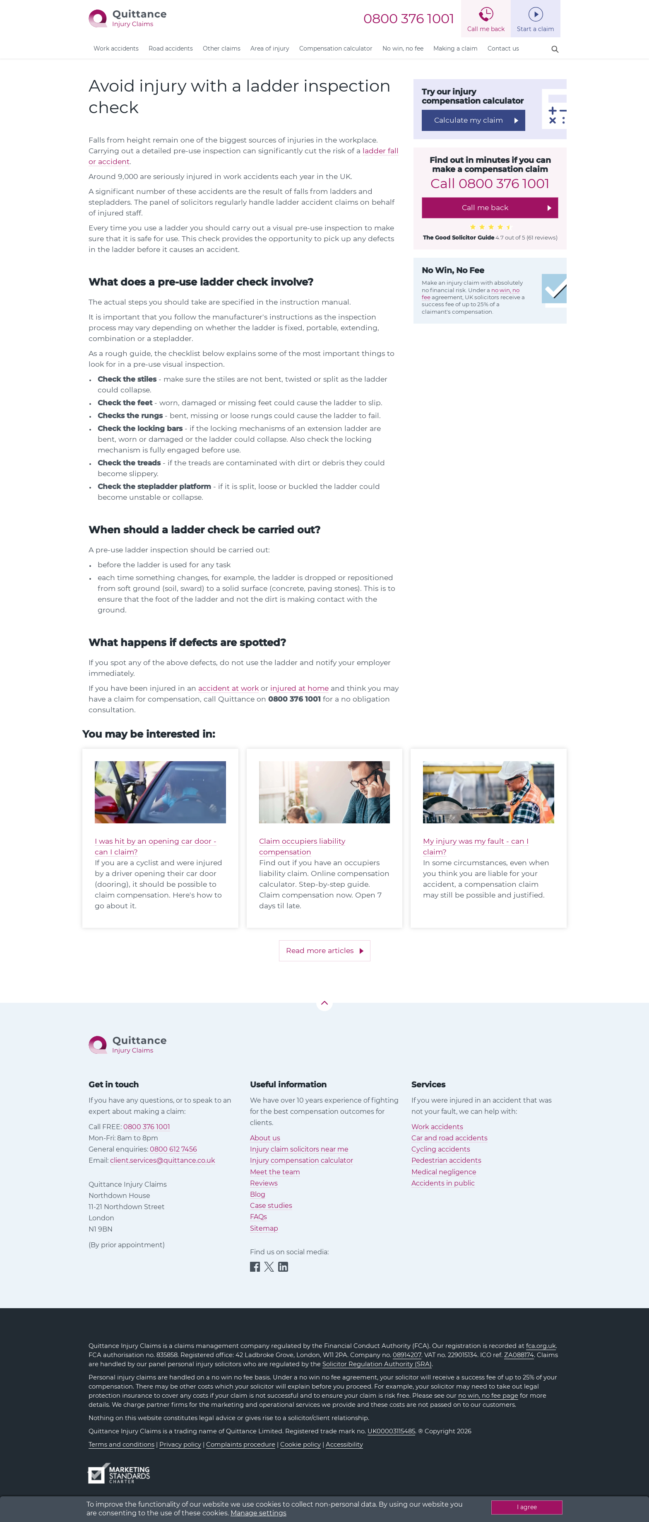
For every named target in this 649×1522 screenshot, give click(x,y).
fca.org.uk (541, 1346)
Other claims (221, 48)
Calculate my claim (468, 120)
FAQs (258, 1217)
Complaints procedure (240, 1444)
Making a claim (455, 48)
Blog (257, 1194)
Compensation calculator (336, 48)
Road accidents (171, 48)
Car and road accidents (449, 1138)
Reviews (264, 1183)
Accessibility (344, 1444)
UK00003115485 (391, 1431)
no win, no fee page (488, 1395)
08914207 (407, 1355)
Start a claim (535, 29)
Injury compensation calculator (301, 1160)
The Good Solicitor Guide (458, 237)
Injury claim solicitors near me (299, 1149)
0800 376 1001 (408, 18)
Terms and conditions (121, 1444)
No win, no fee (402, 48)
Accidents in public (443, 1183)
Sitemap (264, 1228)
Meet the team (275, 1172)
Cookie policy (300, 1444)
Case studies (271, 1206)
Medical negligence (443, 1172)
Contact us (503, 48)
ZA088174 (519, 1355)
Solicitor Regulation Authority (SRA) (377, 1364)
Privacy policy (180, 1444)
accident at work (228, 688)
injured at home (299, 688)
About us (265, 1138)
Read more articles (319, 950)
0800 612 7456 (173, 1149)
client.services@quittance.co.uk (162, 1160)
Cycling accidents (440, 1149)
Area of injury (269, 48)
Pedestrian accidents (446, 1160)
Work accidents (116, 48)
